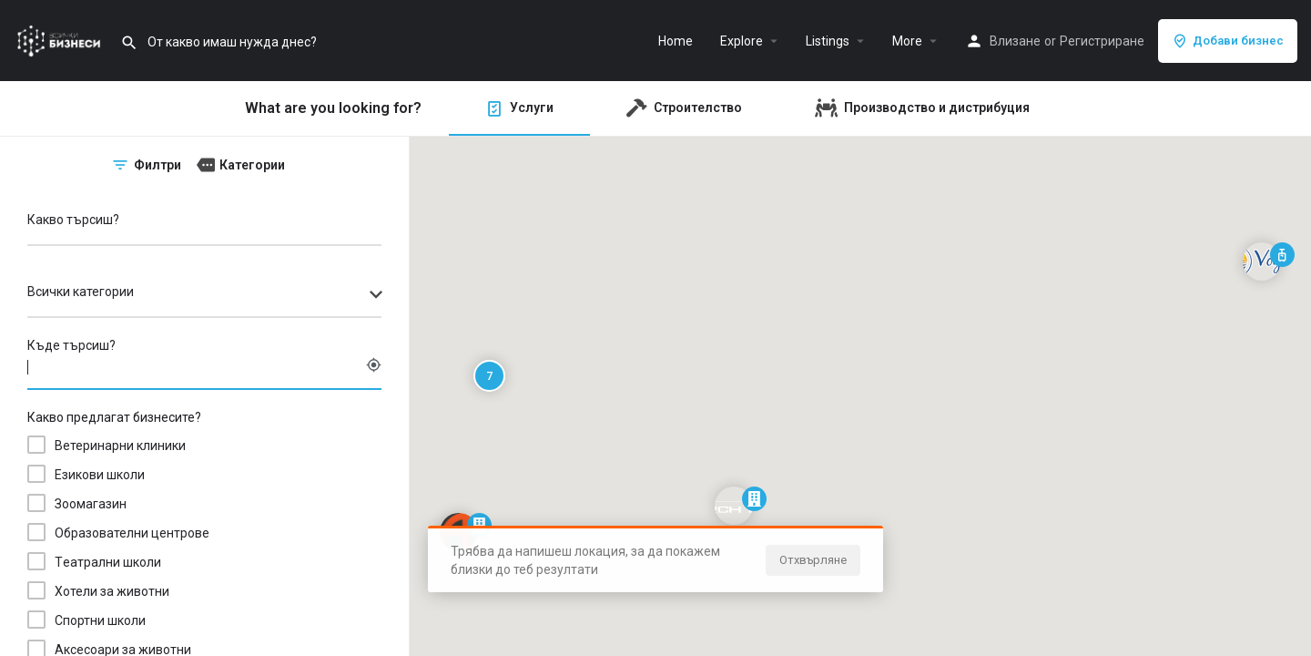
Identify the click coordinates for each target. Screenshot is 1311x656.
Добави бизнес (1228, 41)
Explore (741, 41)
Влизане (1015, 41)
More (907, 41)
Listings (827, 41)
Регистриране (1102, 41)
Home (675, 41)
